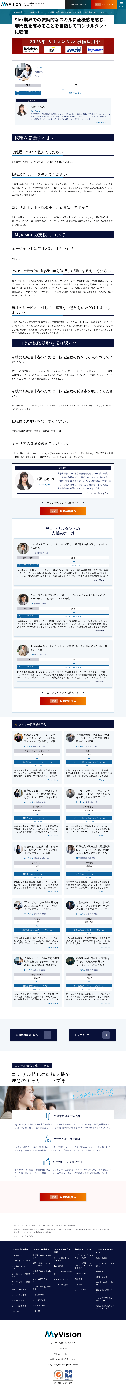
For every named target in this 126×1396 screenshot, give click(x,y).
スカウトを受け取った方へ (105, 1264)
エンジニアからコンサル (42, 1279)
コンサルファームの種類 (21, 1282)
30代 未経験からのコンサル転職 (41, 1264)
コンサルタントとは (20, 1255)
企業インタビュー (61, 1279)
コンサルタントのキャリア (21, 1267)
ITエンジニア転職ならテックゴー (105, 1299)
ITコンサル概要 (18, 1300)
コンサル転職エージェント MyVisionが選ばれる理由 (84, 1265)
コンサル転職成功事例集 (63, 1272)
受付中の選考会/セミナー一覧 (62, 1259)
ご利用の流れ (80, 1273)
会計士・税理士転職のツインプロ (105, 1283)
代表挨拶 (78, 1278)
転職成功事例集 (36, 12)
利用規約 (63, 1348)
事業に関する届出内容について (63, 1359)
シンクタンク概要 (19, 1306)
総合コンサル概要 (19, 1295)
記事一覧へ (16, 1311)
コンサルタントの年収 (21, 1260)
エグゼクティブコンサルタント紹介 (84, 1256)
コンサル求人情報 (61, 1284)
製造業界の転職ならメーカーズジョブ (105, 1306)
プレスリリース (81, 1289)
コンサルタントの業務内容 (21, 1274)
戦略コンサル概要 (19, 1289)
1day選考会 (59, 1266)
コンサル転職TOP (19, 12)
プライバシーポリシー (63, 1353)
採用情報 (99, 1271)
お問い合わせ (101, 1276)
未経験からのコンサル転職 (42, 1256)
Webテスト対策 (39, 1305)
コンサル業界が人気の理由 (42, 1287)
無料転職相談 (101, 1258)
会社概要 (78, 1284)
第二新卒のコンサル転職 (42, 1272)
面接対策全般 (38, 1294)
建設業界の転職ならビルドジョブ (105, 1291)
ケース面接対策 (39, 1300)
